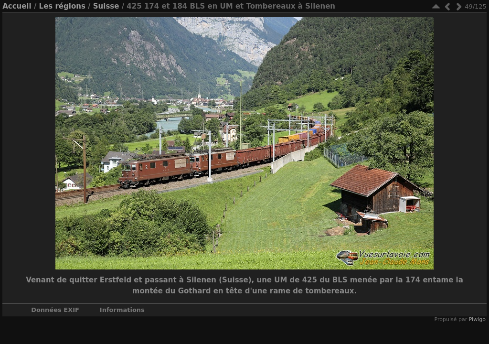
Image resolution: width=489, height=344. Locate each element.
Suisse (106, 6)
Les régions (62, 6)
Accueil (17, 6)
